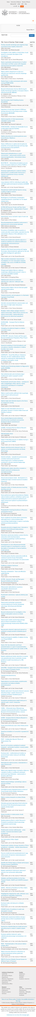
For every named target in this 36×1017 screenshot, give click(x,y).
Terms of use (5, 999)
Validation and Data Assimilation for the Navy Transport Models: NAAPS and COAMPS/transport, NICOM (14, 880)
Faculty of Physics (26, 1)
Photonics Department (7, 978)
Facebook (21, 995)
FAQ (26, 4)
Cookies (19, 999)
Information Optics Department (7, 981)
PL (18, 6)
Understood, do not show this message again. (18, 1015)
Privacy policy (12, 999)
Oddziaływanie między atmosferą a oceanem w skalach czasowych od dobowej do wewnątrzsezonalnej (13, 470)
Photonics (21, 975)
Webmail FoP (13, 4)
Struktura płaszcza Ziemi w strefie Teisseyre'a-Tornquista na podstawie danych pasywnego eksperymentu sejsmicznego (13, 822)
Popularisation (22, 990)
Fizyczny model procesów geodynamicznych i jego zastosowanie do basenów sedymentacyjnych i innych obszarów (14, 855)
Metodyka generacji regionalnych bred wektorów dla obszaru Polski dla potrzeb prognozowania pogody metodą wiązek (14, 805)
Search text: (4, 34)
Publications (5, 990)
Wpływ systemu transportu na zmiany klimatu (13, 797)
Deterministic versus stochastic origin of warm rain (14, 216)
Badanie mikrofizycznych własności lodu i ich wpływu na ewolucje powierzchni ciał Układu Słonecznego (13, 449)
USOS (18, 4)
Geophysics (22, 974)
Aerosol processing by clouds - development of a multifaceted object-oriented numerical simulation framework (14, 479)
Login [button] (22, 6)
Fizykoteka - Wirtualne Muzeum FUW (25, 992)
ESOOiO (21, 977)
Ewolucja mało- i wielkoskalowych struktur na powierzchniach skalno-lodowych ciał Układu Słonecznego (13, 755)
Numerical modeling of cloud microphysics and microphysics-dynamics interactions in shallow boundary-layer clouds (13, 347)
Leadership (4, 974)
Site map (18, 1001)
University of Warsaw (16, 1)
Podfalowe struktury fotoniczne (9, 565)
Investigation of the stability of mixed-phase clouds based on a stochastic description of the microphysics (14, 54)
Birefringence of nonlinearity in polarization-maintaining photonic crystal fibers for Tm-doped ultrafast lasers (14, 199)
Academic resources (24, 978)
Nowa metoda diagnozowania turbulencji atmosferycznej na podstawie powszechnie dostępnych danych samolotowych (12, 420)
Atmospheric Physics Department (7, 976)
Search (31, 35)
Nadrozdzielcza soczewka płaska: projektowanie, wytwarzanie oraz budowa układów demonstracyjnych (14, 683)
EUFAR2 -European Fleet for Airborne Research (13, 427)
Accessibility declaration (28, 999)
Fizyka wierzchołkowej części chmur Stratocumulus (14, 725)
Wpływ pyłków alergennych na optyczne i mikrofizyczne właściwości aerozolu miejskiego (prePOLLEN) (14, 73)
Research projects (6, 992)
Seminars (4, 993)
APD (22, 4)
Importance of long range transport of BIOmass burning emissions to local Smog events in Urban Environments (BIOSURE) (14, 111)
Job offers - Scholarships (25, 988)
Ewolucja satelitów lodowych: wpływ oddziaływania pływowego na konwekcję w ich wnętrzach (13, 936)
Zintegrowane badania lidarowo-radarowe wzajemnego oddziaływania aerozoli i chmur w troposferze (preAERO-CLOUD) (13, 272)
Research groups (6, 988)
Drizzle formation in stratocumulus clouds (12, 814)
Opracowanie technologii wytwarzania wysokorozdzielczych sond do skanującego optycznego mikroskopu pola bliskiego (12, 604)
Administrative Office (7, 983)
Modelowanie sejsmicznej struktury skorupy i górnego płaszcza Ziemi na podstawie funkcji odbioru (13, 918)
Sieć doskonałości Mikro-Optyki (9, 839)
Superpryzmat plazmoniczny (8, 675)
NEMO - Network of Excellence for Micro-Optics (14, 887)
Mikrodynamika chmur (7, 433)
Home (8, 1)
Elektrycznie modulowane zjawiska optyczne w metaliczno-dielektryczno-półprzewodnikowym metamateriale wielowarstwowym (13, 241)
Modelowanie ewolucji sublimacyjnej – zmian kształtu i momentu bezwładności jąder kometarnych (13, 831)
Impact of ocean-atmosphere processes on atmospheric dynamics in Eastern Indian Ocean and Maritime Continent (14, 410)
